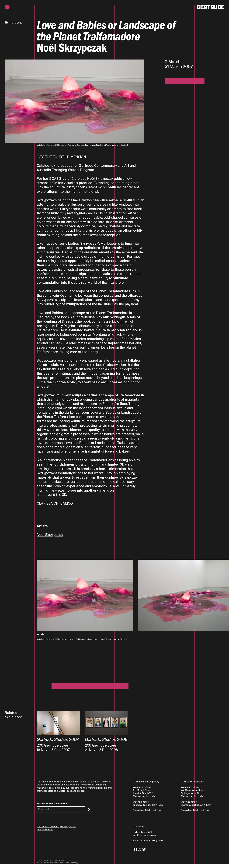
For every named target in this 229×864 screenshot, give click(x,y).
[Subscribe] (89, 809)
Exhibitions (13, 23)
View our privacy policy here (148, 840)
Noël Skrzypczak (50, 535)
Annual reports (44, 829)
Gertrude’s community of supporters (56, 826)
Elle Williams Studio (54, 863)
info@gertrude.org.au (144, 835)
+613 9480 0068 (142, 832)
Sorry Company (71, 863)
